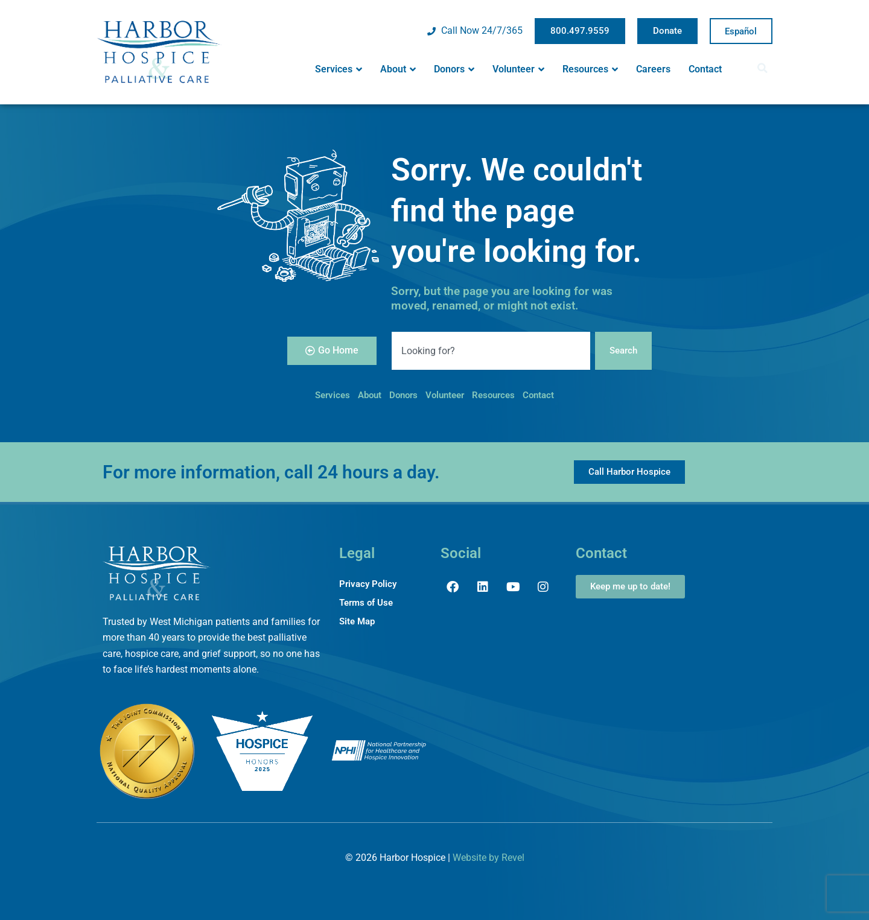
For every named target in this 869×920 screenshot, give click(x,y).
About (398, 69)
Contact (705, 69)
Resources (590, 69)
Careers (653, 69)
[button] (766, 68)
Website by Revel (488, 857)
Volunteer (518, 69)
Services (338, 69)
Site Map (358, 623)
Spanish (741, 31)
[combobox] (489, 350)
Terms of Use (368, 603)
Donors (454, 69)
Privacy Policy (369, 584)
